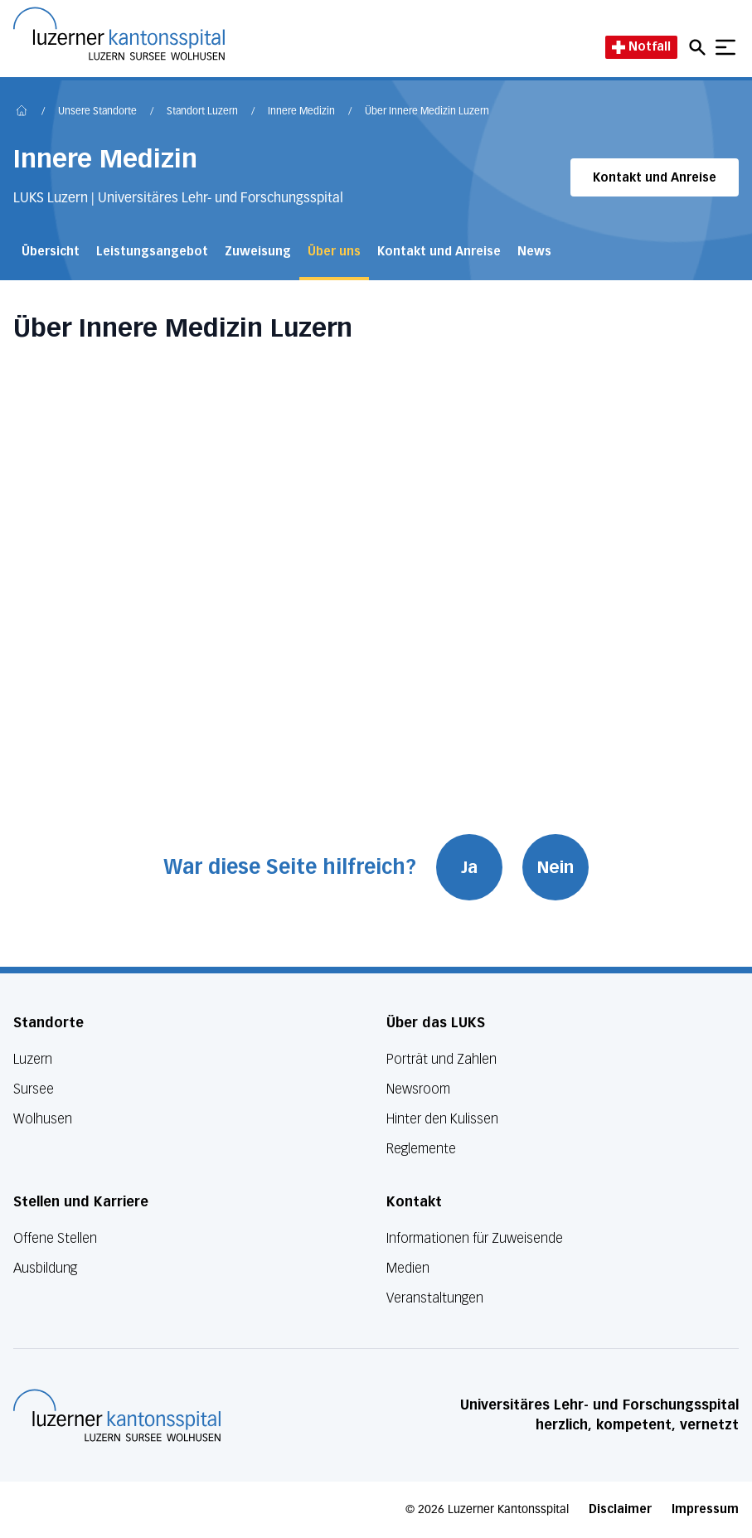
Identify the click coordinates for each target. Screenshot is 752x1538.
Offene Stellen (55, 1238)
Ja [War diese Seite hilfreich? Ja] (469, 867)
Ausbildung (45, 1268)
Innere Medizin (301, 112)
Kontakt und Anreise (654, 178)
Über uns (334, 252)
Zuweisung (258, 252)
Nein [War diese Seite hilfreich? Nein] (555, 867)
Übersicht (51, 252)
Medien (407, 1268)
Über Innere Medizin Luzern (427, 112)
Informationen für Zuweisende (474, 1238)
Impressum (705, 1509)
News (534, 252)
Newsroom (418, 1089)
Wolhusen (42, 1119)
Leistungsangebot (152, 252)
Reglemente (421, 1149)
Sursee (33, 1089)
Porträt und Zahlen (441, 1059)
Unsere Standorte (97, 112)
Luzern (32, 1059)
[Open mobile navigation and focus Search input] (699, 47)
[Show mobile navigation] (725, 47)
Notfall (641, 47)
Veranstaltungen (434, 1298)
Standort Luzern (202, 112)
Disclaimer (620, 1509)
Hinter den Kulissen (442, 1119)
